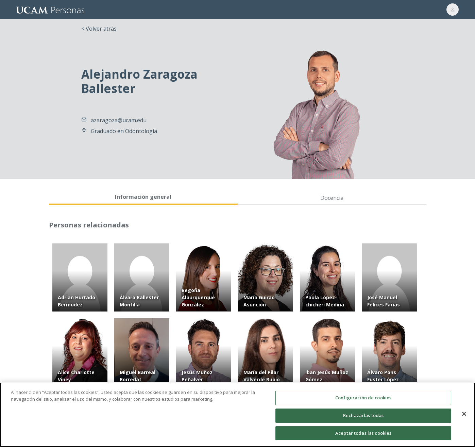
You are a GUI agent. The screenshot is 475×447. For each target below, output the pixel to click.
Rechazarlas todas (363, 419)
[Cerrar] (464, 417)
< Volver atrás (99, 28)
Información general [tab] (143, 197)
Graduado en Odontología (124, 131)
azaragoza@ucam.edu (119, 120)
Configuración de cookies (363, 401)
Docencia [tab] (331, 198)
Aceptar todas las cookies (363, 436)
